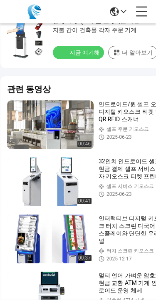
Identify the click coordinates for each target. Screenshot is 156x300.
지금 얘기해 (79, 52)
